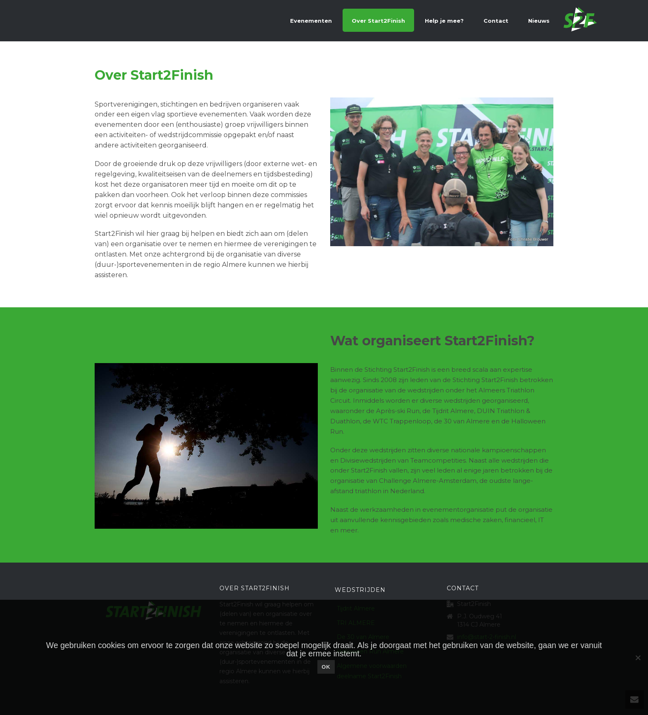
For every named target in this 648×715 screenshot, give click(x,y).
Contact (496, 20)
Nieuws (539, 20)
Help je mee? (444, 20)
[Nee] (638, 657)
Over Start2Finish (378, 20)
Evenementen (311, 20)
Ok (326, 667)
